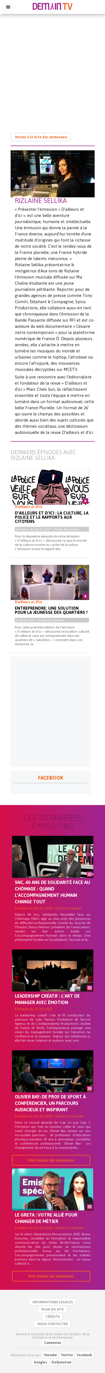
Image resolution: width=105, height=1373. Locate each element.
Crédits (53, 1317)
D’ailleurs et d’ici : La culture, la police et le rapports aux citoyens (51, 517)
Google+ (41, 1362)
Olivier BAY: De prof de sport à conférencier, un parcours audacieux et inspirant (50, 1103)
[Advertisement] (52, 70)
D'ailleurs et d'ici (28, 507)
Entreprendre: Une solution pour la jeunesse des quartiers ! (51, 610)
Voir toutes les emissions (51, 1160)
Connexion (52, 1343)
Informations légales (52, 1302)
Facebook (84, 1355)
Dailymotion (61, 1362)
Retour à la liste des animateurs (41, 137)
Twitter (67, 1355)
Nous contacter (53, 1324)
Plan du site (52, 1309)
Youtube (50, 1355)
